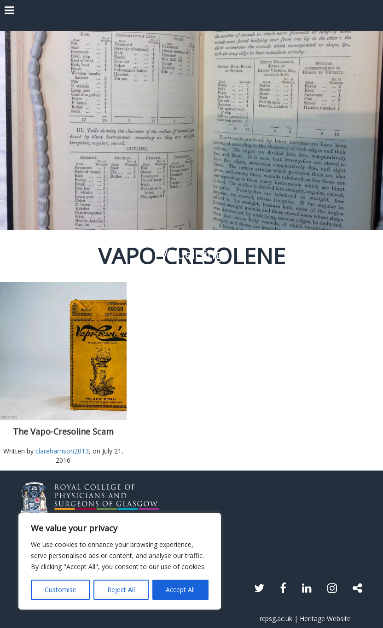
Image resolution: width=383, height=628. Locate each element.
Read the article (191, 374)
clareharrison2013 (62, 451)
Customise (60, 589)
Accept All (180, 589)
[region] (119, 561)
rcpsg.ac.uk (276, 618)
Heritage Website (325, 618)
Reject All (121, 589)
